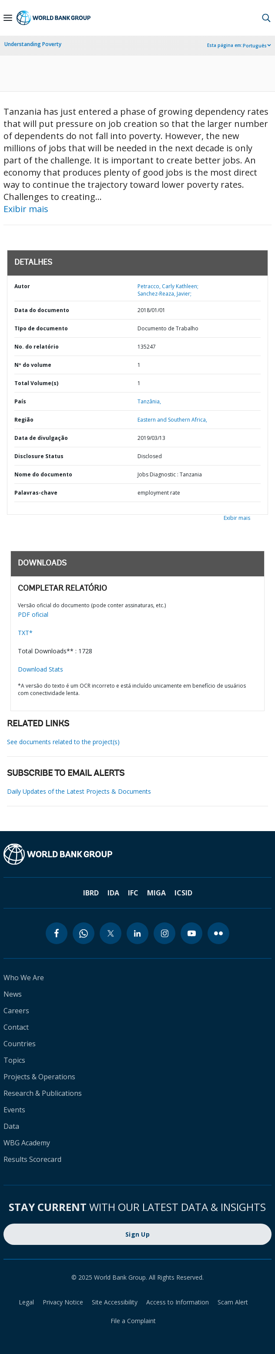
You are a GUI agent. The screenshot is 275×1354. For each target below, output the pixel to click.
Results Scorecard (32, 1159)
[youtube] (191, 933)
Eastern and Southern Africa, (172, 419)
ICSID (183, 893)
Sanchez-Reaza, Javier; (164, 293)
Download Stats (40, 669)
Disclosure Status (39, 456)
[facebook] (56, 933)
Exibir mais (25, 209)
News (12, 994)
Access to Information (177, 1302)
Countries (19, 1043)
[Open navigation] (7, 18)
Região (24, 419)
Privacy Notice (63, 1302)
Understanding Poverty (32, 44)
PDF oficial (33, 614)
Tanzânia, (149, 401)
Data (11, 1126)
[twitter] (110, 933)
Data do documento (41, 310)
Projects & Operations (39, 1076)
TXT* (25, 633)
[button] (266, 18)
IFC (133, 893)
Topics (14, 1060)
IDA (113, 893)
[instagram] (164, 933)
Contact (16, 1027)
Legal (26, 1302)
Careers (16, 1010)
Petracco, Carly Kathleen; (168, 286)
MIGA (156, 893)
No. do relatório (36, 346)
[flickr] (218, 933)
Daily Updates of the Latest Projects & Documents (79, 791)
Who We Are (23, 977)
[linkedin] (137, 933)
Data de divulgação (41, 438)
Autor (22, 286)
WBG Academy (26, 1143)
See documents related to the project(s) (63, 742)
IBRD (91, 893)
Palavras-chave (35, 492)
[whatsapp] (83, 933)
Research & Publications (42, 1093)
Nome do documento (43, 474)
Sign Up (137, 1234)
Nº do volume (32, 365)
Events (14, 1109)
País (20, 401)
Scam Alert (233, 1302)
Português (255, 46)
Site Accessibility (115, 1302)
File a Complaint (133, 1321)
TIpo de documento (41, 328)
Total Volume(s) (36, 383)
